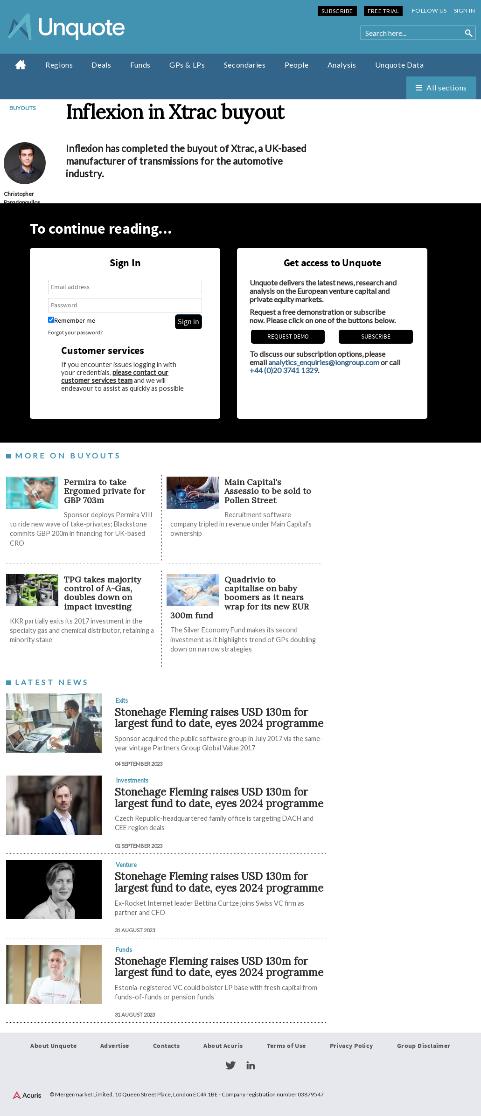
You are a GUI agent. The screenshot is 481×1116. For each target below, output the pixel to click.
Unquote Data (399, 64)
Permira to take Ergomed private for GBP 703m (104, 491)
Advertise (114, 1046)
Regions (59, 64)
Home (21, 64)
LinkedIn (250, 1065)
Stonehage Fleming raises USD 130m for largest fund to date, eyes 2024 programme (219, 717)
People (297, 64)
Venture (126, 864)
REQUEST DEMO (288, 336)
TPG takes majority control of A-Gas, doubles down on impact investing (102, 593)
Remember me (71, 320)
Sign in (464, 10)
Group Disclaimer (424, 1046)
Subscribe (337, 10)
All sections (446, 87)
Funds (140, 64)
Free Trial (383, 10)
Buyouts (22, 107)
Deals (101, 64)
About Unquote (53, 1046)
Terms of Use (286, 1046)
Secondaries (245, 64)
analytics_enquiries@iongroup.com (323, 362)
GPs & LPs (187, 64)
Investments (132, 780)
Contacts (166, 1046)
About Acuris (223, 1046)
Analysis (342, 64)
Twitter (230, 1065)
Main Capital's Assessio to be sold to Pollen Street (267, 491)
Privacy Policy (351, 1046)
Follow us (429, 10)
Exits (122, 700)
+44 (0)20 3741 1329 (284, 370)
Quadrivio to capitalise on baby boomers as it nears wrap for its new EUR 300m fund (239, 597)
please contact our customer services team (114, 376)
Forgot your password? (75, 332)
